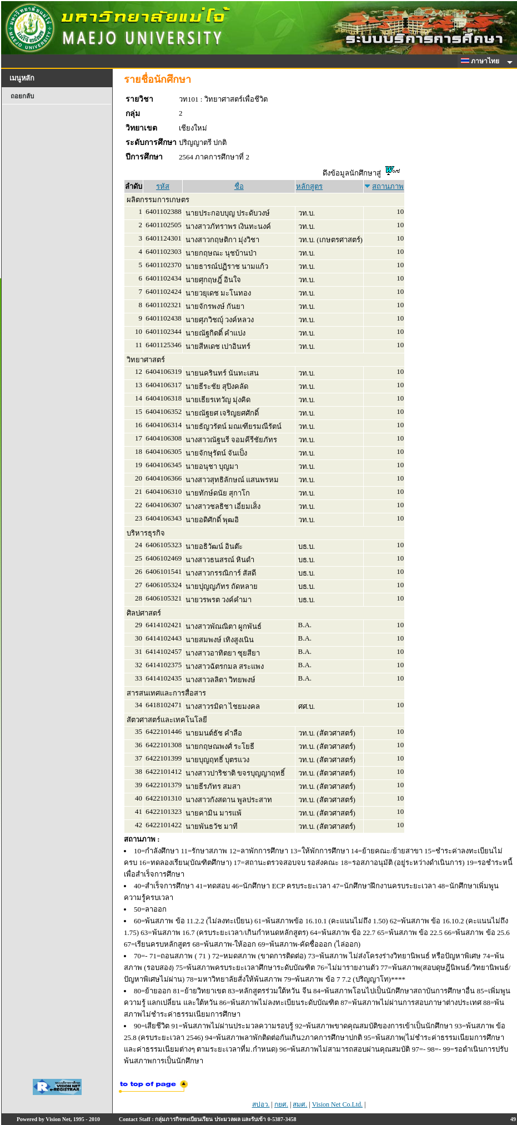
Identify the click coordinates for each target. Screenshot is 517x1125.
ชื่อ (239, 186)
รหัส (162, 186)
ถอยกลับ (22, 96)
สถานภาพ (388, 186)
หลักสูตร (309, 186)
